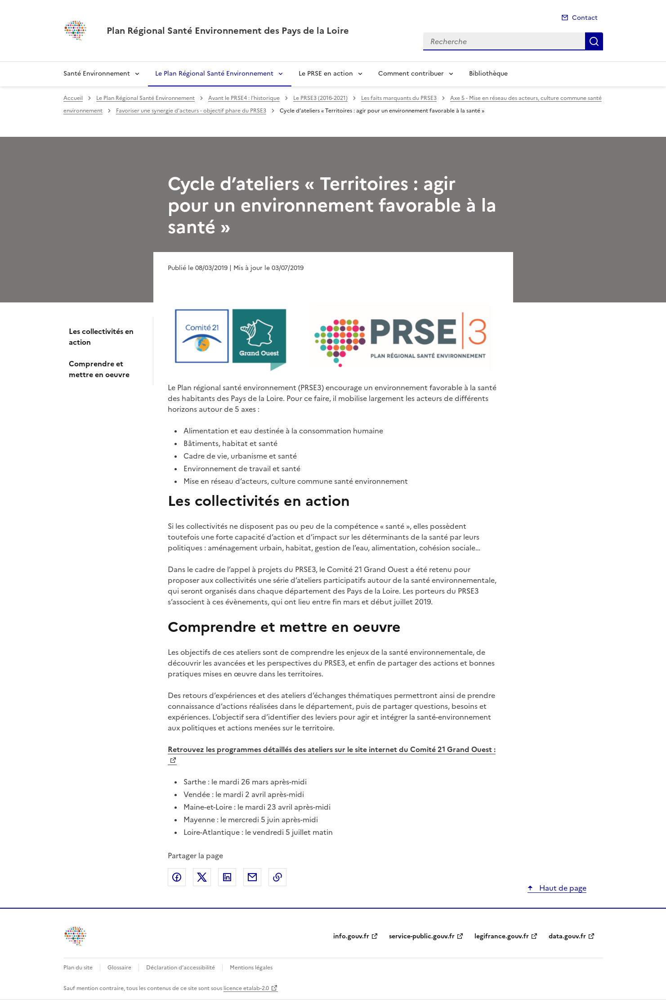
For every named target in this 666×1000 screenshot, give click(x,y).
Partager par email (252, 877)
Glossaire (119, 968)
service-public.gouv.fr (422, 936)
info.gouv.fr (351, 936)
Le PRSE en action (326, 73)
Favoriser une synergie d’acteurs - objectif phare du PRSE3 (191, 111)
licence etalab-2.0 (246, 988)
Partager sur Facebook (177, 877)
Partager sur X (202, 877)
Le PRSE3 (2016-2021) (320, 98)
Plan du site (78, 968)
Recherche (594, 41)
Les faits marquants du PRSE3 (399, 98)
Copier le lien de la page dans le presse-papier (277, 877)
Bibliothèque (488, 73)
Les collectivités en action (101, 336)
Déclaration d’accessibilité (180, 968)
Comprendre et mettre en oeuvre (99, 369)
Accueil (73, 98)
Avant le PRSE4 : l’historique (244, 98)
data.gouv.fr (567, 936)
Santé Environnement (96, 73)
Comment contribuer (411, 73)
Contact (585, 18)
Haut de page (561, 888)
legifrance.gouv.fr (501, 936)
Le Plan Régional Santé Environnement (214, 73)
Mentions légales (251, 968)
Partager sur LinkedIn (227, 877)
